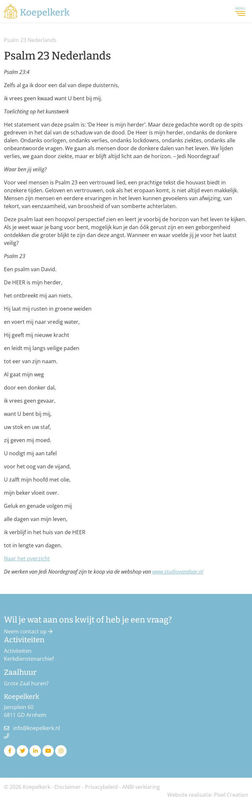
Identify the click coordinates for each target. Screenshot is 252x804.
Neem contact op (28, 631)
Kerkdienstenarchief (29, 658)
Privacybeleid (101, 787)
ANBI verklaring (141, 787)
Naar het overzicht (27, 558)
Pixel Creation (231, 794)
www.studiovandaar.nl (177, 571)
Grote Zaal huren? (26, 683)
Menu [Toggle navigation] (240, 11)
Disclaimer (67, 787)
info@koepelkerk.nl (36, 728)
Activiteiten (18, 650)
